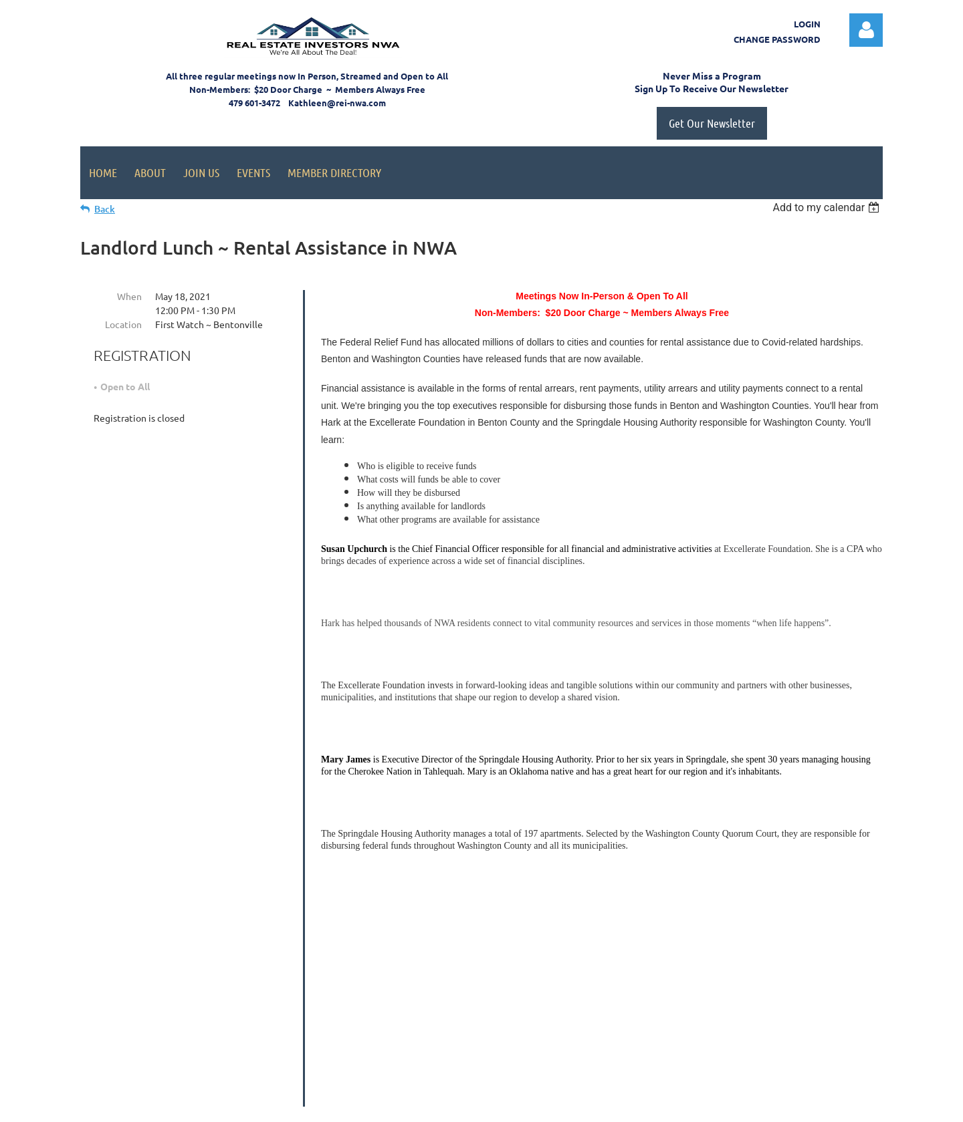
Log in (866, 30)
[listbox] (827, 207)
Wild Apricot (723, 1106)
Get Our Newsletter (712, 123)
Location (123, 324)
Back (104, 208)
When (129, 296)
